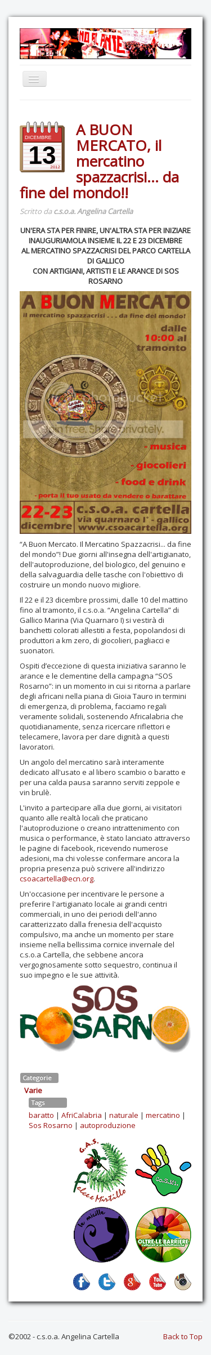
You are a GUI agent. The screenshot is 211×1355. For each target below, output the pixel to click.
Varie (33, 1090)
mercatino (163, 1115)
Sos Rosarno (51, 1125)
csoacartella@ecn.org (56, 878)
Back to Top (183, 1336)
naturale (123, 1115)
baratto (41, 1115)
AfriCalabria (81, 1115)
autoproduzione (108, 1125)
